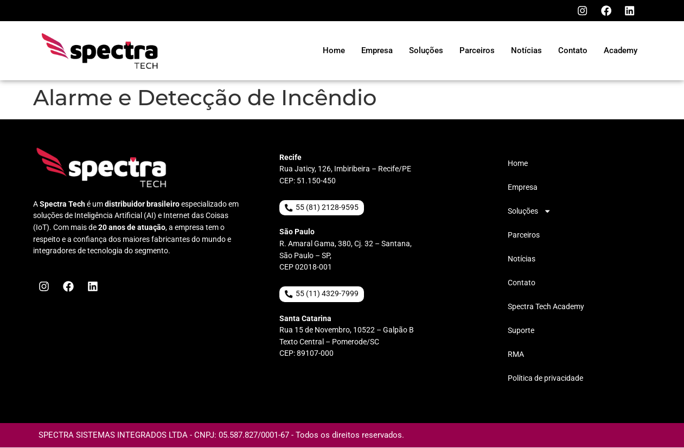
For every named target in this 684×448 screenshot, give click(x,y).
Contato (521, 283)
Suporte (521, 331)
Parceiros (524, 235)
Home (518, 164)
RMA (516, 355)
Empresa (523, 188)
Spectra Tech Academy (546, 307)
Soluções (529, 212)
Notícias (521, 259)
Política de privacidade (545, 378)
